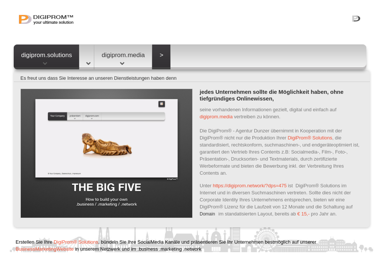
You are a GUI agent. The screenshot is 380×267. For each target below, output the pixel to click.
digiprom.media (123, 58)
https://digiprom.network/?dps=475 (249, 185)
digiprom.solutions (46, 58)
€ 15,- (303, 214)
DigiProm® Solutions (310, 138)
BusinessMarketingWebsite (45, 249)
